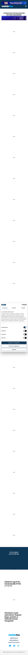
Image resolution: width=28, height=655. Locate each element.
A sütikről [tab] (23, 307)
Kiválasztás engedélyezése (14, 346)
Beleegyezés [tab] (5, 307)
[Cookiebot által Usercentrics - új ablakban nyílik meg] (22, 305)
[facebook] (14, 646)
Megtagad (14, 349)
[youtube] (10, 646)
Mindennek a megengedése (13, 342)
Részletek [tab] (14, 307)
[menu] (25, 6)
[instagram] (18, 646)
